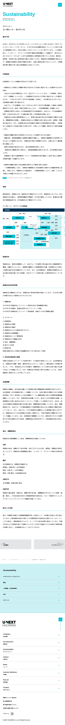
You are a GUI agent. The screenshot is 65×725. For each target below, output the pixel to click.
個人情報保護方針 (7, 701)
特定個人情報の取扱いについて (11, 708)
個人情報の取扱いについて (9, 704)
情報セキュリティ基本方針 (9, 697)
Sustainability (14, 559)
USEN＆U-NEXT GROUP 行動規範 (19, 178)
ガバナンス (25, 559)
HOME (4, 559)
